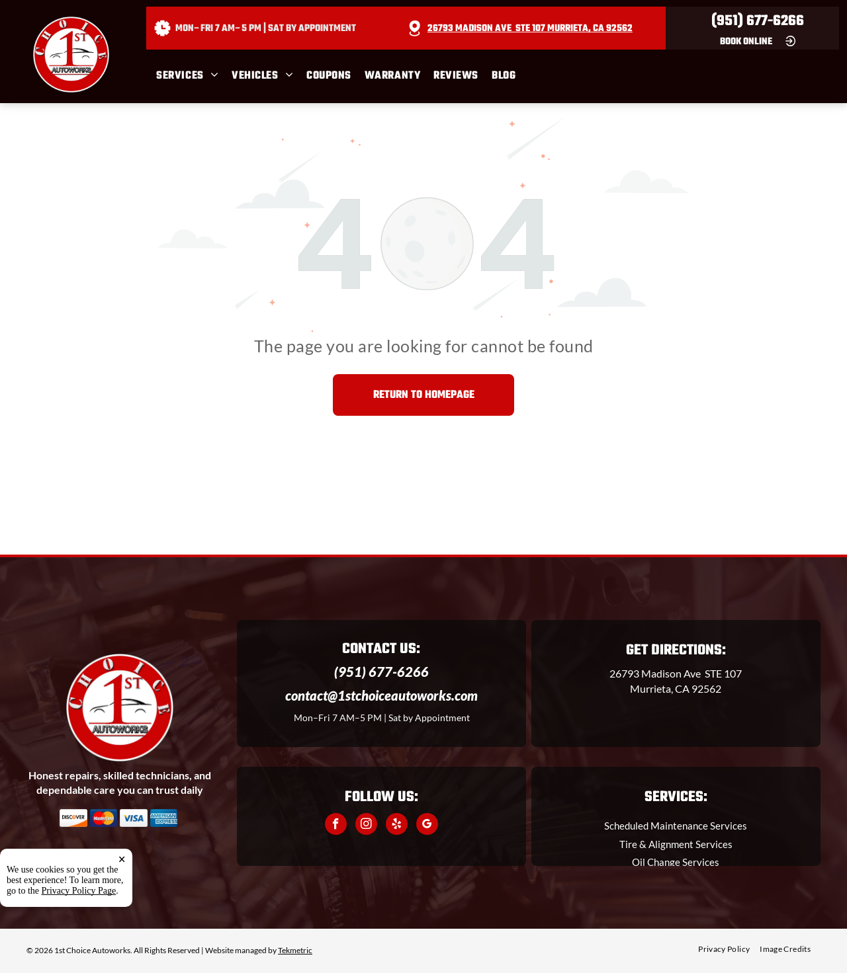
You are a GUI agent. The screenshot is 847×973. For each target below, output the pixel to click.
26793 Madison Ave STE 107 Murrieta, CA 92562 (530, 28)
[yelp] (397, 825)
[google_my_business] (427, 825)
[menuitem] (194, 76)
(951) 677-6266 (757, 21)
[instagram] (366, 825)
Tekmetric (295, 950)
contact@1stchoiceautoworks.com (381, 695)
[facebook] (336, 825)
